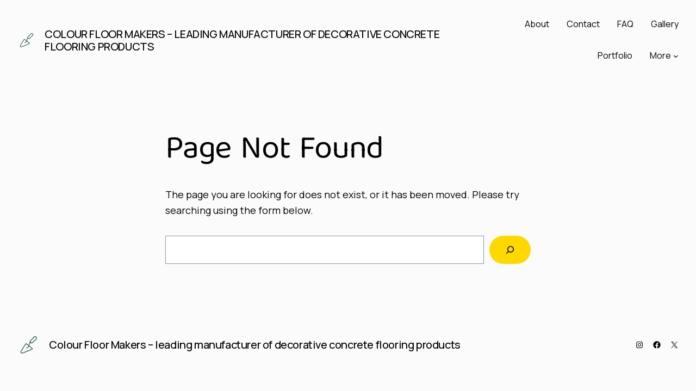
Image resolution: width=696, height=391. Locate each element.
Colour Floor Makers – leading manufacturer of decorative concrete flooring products (242, 40)
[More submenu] (676, 56)
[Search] (510, 250)
